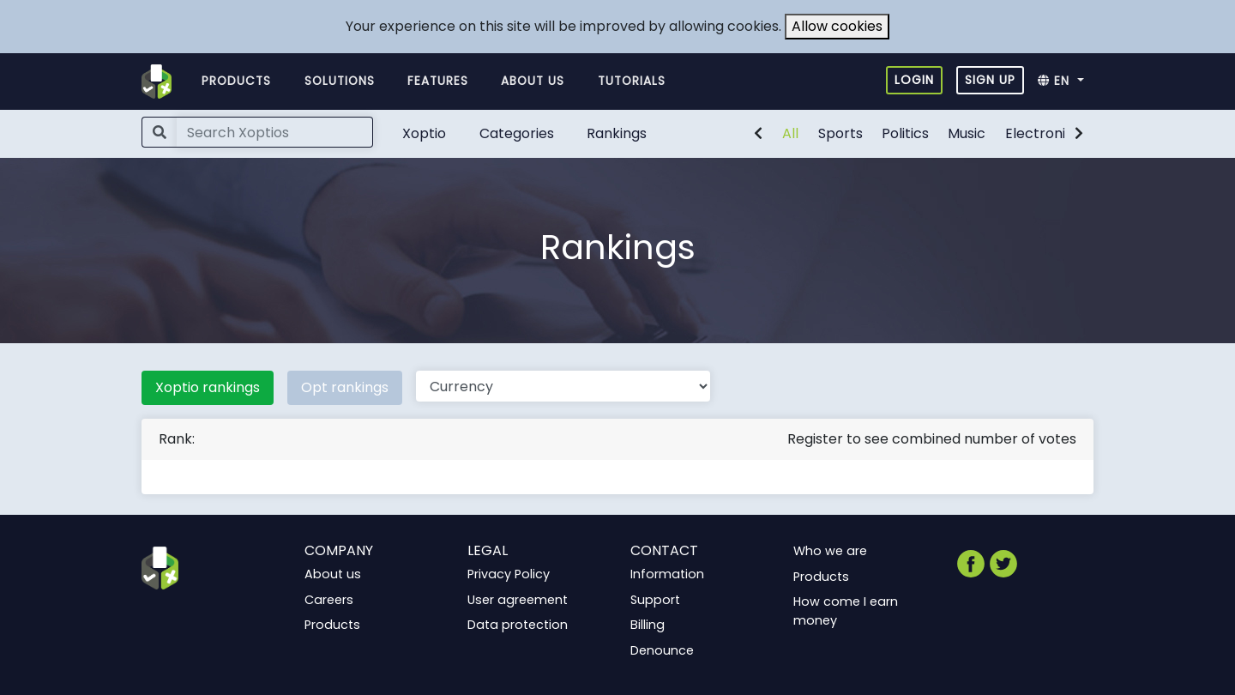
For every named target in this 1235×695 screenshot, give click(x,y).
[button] (1065, 81)
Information (667, 574)
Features (437, 81)
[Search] (275, 132)
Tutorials (632, 81)
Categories (516, 133)
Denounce (662, 650)
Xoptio (424, 133)
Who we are (830, 550)
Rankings (617, 133)
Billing (647, 624)
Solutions (339, 81)
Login (914, 79)
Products (236, 81)
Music (966, 133)
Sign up (990, 79)
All (790, 133)
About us (532, 81)
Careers (328, 599)
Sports (840, 133)
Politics (905, 133)
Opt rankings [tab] (345, 387)
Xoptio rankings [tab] (207, 387)
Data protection (517, 624)
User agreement (517, 599)
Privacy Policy (508, 574)
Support (655, 599)
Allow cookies (837, 26)
